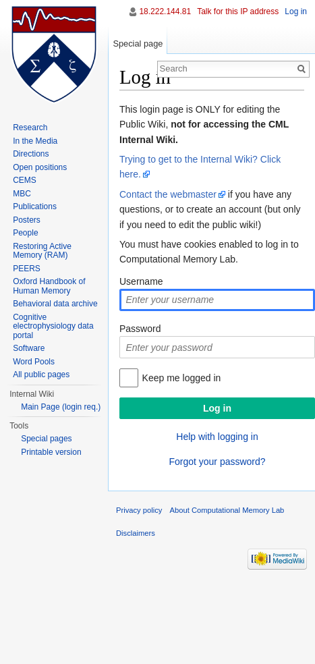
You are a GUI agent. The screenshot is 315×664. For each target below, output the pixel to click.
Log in (296, 11)
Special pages (46, 438)
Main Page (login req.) (61, 407)
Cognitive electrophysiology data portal (53, 326)
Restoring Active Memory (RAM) (42, 251)
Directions (31, 154)
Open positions (40, 167)
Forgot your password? (217, 461)
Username (141, 281)
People (25, 233)
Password (140, 328)
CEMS (24, 180)
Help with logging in (217, 436)
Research (30, 127)
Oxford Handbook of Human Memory (49, 286)
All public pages (41, 374)
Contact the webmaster (168, 194)
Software (29, 348)
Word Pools (34, 361)
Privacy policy (139, 510)
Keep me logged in (181, 377)
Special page (138, 43)
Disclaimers (135, 533)
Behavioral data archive (55, 303)
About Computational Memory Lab (227, 510)
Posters (26, 220)
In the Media (35, 141)
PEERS (26, 268)
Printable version (51, 452)
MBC (22, 193)
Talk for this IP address (238, 11)
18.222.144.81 (165, 11)
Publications (35, 206)
